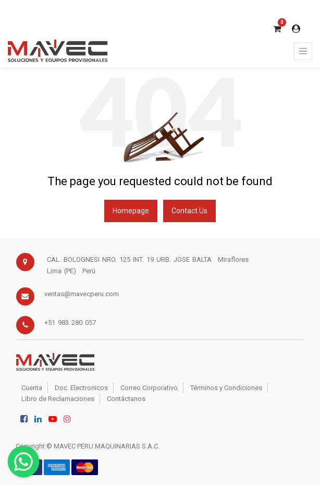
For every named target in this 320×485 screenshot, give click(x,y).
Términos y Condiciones (226, 388)
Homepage (131, 211)
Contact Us (189, 211)
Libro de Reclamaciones (57, 399)
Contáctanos (126, 399)
